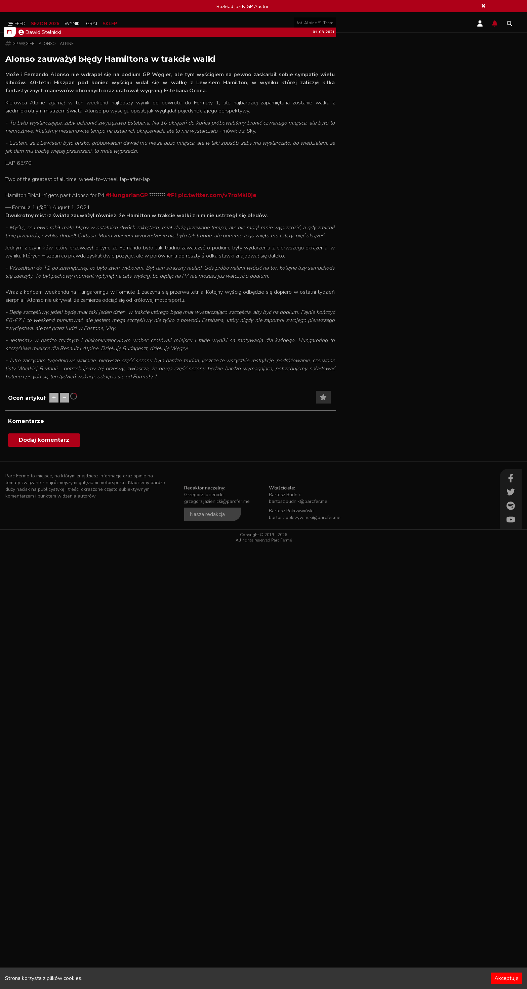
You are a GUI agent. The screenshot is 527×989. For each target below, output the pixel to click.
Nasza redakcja (207, 957)
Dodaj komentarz (44, 883)
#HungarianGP (127, 419)
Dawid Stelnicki (39, 252)
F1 (9, 252)
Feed (17, 23)
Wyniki (73, 23)
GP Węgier (23, 264)
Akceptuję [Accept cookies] (506, 978)
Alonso (47, 264)
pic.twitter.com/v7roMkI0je (217, 419)
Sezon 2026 (45, 23)
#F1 (172, 419)
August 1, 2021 (71, 431)
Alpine (67, 264)
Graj (91, 23)
